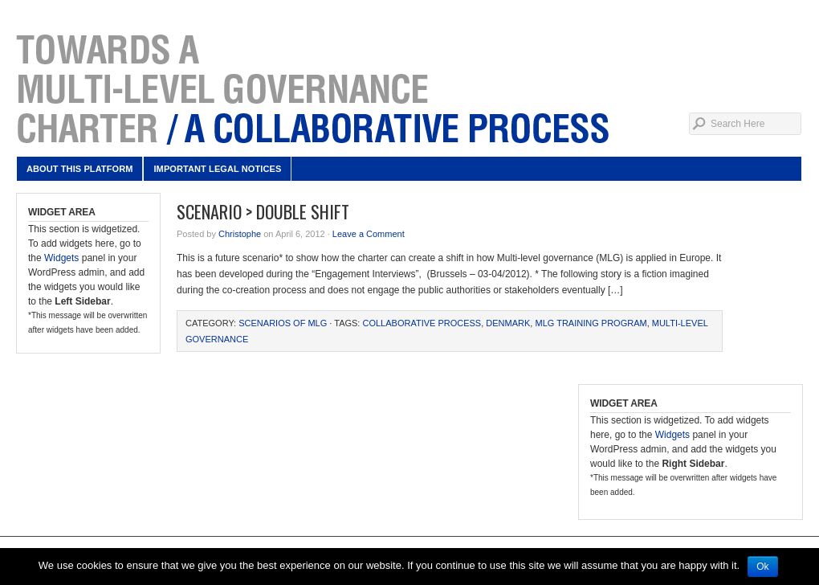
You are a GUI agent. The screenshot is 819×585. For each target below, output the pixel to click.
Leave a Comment (368, 234)
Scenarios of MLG (282, 323)
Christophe (239, 234)
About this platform (79, 169)
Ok (762, 566)
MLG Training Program (590, 323)
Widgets (61, 258)
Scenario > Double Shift (263, 211)
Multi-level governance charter (409, 88)
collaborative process (421, 323)
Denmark (508, 323)
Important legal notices (217, 169)
